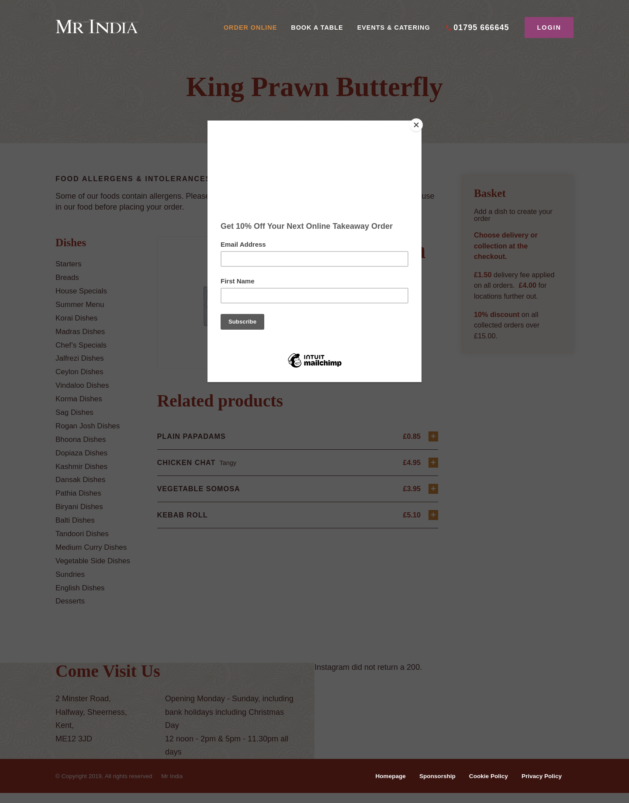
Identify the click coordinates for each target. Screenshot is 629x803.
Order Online (250, 27)
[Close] (419, 122)
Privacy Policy (540, 785)
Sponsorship (431, 785)
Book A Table (317, 27)
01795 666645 (481, 27)
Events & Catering (393, 27)
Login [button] (549, 27)
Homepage (382, 785)
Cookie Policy (484, 785)
